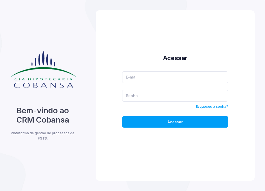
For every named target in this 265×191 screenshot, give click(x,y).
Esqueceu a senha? (212, 106)
